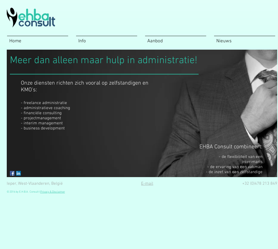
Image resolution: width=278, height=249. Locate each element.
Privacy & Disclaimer (52, 192)
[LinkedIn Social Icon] (18, 173)
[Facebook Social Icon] (12, 173)
